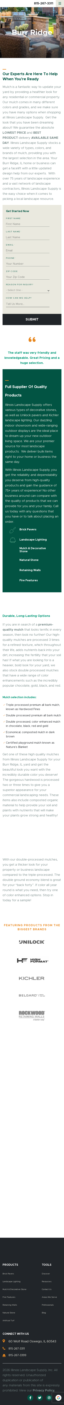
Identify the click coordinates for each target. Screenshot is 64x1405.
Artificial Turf (8, 1321)
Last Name (13, 232)
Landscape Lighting (11, 1282)
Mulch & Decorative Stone (14, 1289)
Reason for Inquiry (20, 285)
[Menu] (60, 3)
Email (10, 245)
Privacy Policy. (44, 1390)
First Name (13, 218)
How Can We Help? (18, 298)
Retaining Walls (10, 1305)
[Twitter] (40, 1398)
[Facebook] (30, 1398)
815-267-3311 (43, 3)
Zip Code (12, 271)
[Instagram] (49, 1398)
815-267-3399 (17, 1355)
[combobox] (27, 291)
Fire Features (9, 1297)
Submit (32, 319)
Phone (11, 258)
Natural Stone (9, 1313)
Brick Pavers (8, 1274)
